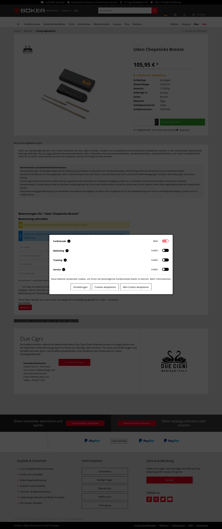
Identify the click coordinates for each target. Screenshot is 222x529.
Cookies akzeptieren (105, 287)
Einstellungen (80, 287)
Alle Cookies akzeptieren (136, 287)
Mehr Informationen (160, 278)
